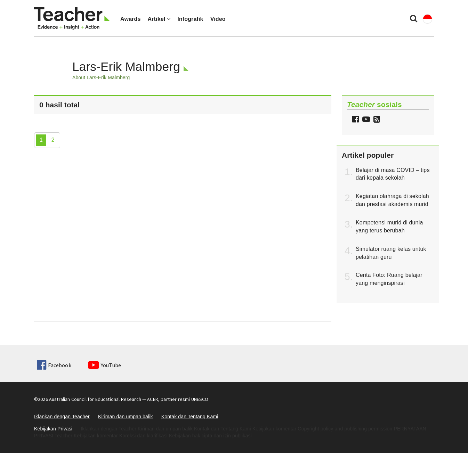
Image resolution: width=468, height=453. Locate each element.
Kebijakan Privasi (53, 428)
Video (218, 19)
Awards (130, 19)
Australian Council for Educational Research (95, 399)
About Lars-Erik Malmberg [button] (101, 77)
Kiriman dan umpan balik (125, 416)
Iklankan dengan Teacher (62, 416)
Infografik (190, 19)
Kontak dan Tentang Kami (189, 416)
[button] (376, 120)
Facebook (54, 365)
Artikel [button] (158, 19)
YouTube (104, 365)
